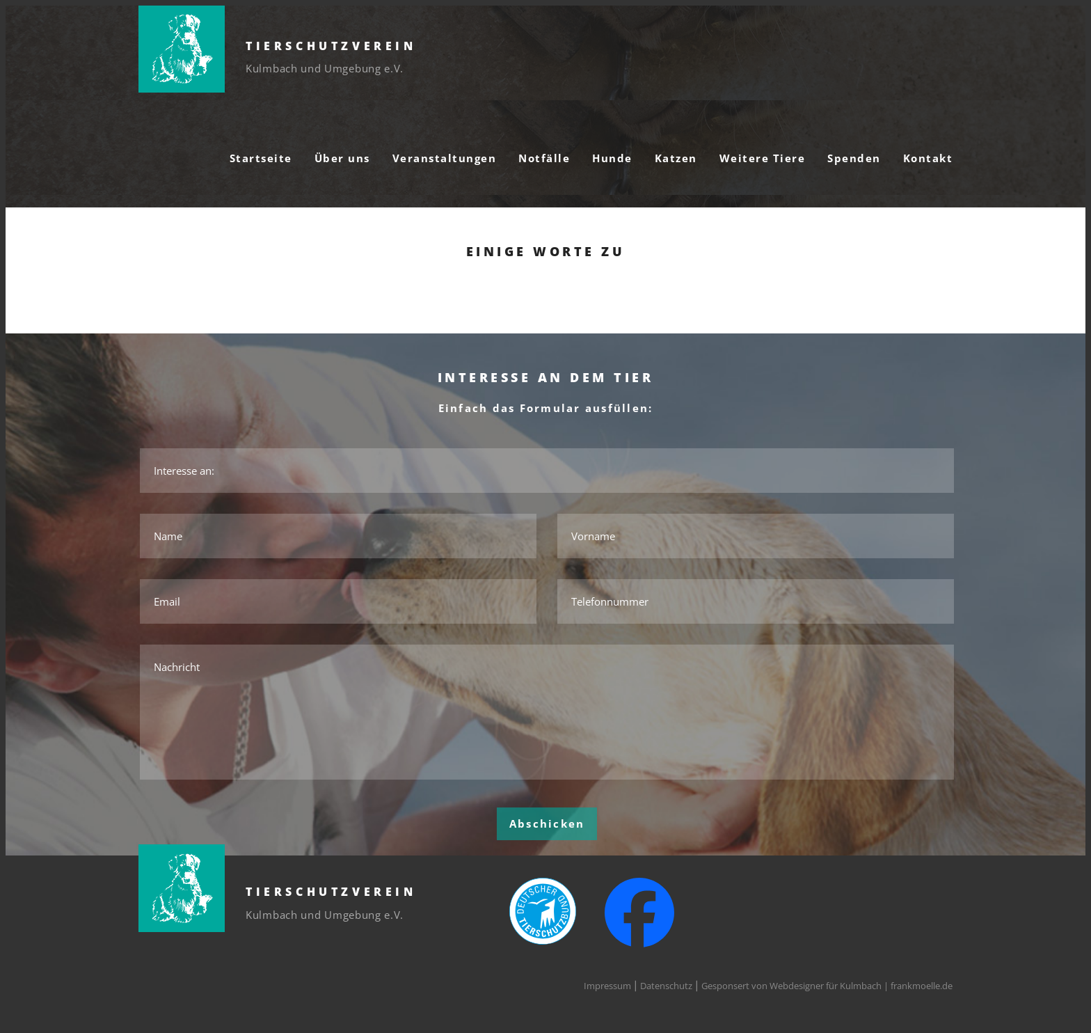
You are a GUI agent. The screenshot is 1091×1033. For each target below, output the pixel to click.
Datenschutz (666, 985)
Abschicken (547, 823)
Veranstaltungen (444, 158)
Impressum (607, 985)
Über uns (342, 158)
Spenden (854, 158)
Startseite (261, 158)
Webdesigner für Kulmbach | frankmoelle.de (861, 985)
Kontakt (928, 158)
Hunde (612, 158)
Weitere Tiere (762, 158)
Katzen (676, 158)
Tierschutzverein (331, 46)
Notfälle (544, 158)
